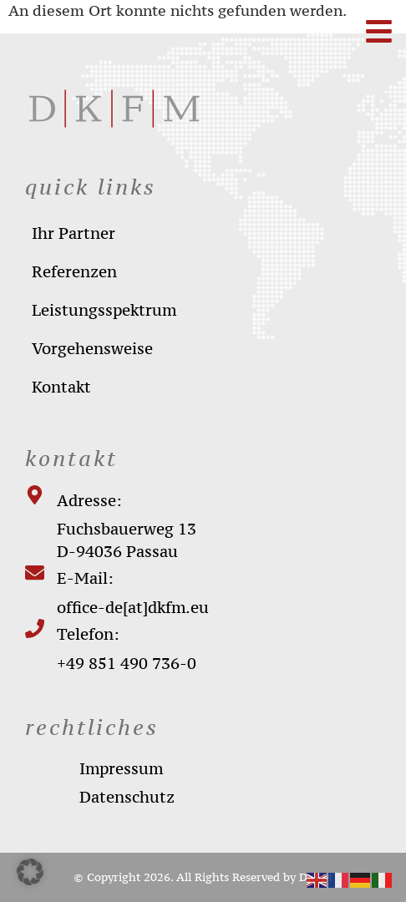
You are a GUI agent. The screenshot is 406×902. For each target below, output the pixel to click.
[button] (30, 872)
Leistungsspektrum (104, 310)
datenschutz (127, 797)
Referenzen (74, 271)
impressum (121, 768)
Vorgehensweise (92, 348)
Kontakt (61, 387)
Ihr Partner (73, 233)
